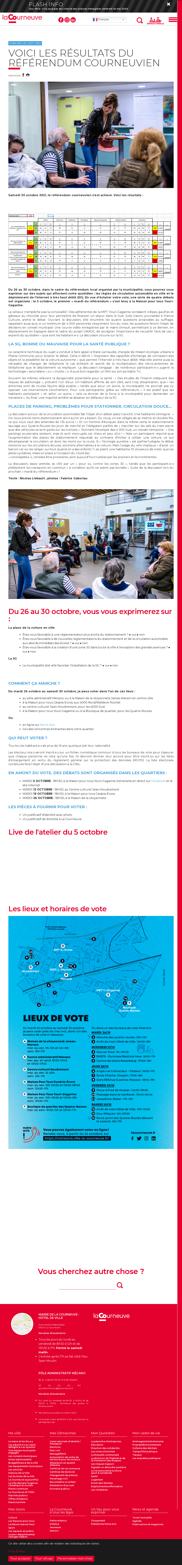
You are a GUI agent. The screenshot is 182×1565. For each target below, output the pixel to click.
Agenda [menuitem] (136, 1521)
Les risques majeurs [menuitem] (102, 1464)
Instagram (67, 20)
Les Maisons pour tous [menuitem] (21, 1521)
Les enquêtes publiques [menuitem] (146, 1458)
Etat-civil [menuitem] (55, 1450)
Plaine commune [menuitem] (18, 1489)
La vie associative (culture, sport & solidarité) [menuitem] (106, 1471)
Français (101, 20)
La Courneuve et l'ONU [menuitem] (21, 1492)
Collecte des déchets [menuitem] (144, 1448)
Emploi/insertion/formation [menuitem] (106, 1486)
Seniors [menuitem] (54, 1531)
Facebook (61, 20)
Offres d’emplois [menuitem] (18, 1499)
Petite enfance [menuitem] (58, 1520)
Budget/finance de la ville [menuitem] (23, 1463)
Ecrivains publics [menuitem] (60, 1489)
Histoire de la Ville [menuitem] (19, 1473)
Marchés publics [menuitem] (18, 1495)
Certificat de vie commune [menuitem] (65, 1468)
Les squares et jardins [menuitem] (21, 1531)
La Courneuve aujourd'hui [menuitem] (23, 1480)
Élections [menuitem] (55, 1447)
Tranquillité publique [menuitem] (144, 1451)
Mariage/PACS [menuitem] (58, 1454)
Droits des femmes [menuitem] (102, 1483)
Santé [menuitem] (94, 1476)
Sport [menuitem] (11, 1528)
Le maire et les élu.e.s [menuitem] (20, 1441)
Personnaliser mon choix (75, 1558)
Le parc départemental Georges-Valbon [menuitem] (21, 1535)
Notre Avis (47, 725)
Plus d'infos (16, 1551)
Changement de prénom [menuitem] (64, 1475)
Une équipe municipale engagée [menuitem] (22, 1451)
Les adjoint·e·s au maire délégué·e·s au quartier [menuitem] (22, 1446)
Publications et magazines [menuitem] (147, 1524)
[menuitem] (26, 1434)
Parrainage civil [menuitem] (59, 1478)
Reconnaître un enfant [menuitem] (63, 1482)
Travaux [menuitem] (137, 1455)
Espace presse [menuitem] (16, 1502)
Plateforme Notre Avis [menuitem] (103, 1524)
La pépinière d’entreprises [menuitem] (106, 1441)
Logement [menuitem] (97, 1480)
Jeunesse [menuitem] (55, 1527)
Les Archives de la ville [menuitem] (21, 1476)
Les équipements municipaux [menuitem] (25, 1466)
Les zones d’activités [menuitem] (103, 1451)
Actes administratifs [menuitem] (19, 1459)
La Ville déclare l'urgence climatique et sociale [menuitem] (23, 1484)
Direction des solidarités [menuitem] (105, 1448)
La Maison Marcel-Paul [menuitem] (21, 1524)
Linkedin (73, 20)
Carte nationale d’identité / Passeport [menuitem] (65, 1442)
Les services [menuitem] (15, 1469)
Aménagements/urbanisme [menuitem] (148, 1441)
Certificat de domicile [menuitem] (62, 1472)
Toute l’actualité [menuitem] (142, 1517)
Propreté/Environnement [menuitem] (146, 1445)
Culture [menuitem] (12, 1517)
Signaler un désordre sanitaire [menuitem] (108, 1467)
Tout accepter (20, 1558)
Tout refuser (44, 1558)
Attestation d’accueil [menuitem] (62, 1485)
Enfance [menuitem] (54, 1524)
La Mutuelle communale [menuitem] (105, 1455)
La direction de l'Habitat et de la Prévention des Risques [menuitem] (108, 1459)
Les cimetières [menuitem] (99, 1490)
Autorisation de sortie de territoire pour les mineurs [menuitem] (65, 1458)
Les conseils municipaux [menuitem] (22, 1456)
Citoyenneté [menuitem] (98, 1520)
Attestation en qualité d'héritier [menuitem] (62, 1464)
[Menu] (173, 20)
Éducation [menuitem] (97, 1445)
